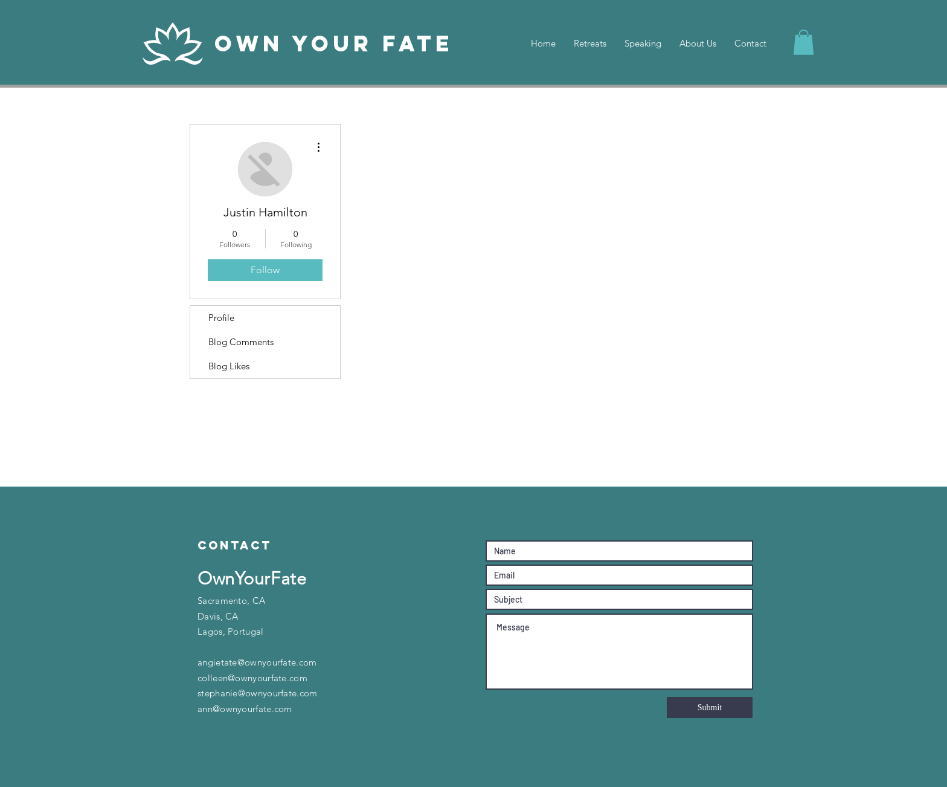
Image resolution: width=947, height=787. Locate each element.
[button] (803, 42)
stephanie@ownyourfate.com (257, 693)
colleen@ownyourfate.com (252, 678)
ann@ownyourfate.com (244, 708)
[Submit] (710, 707)
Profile (221, 317)
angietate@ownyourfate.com (257, 662)
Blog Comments (241, 342)
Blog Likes (228, 366)
